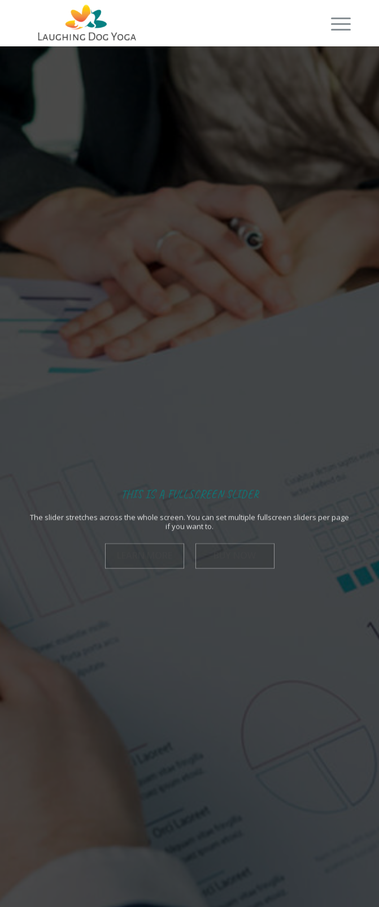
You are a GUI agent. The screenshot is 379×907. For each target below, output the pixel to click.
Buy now (235, 554)
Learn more (144, 554)
